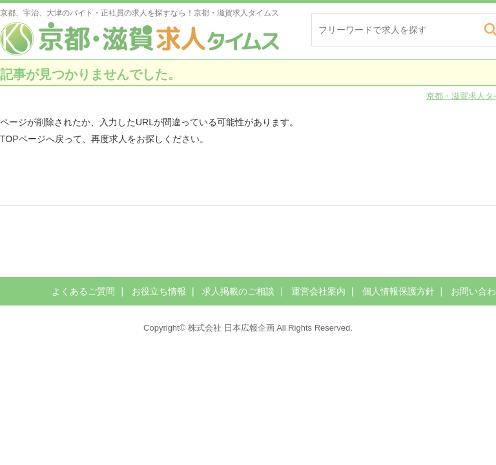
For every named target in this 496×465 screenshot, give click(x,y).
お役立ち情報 (159, 291)
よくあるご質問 (83, 291)
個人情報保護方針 (398, 291)
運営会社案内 (318, 291)
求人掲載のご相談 (238, 291)
